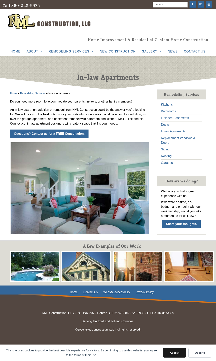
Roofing (166, 156)
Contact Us (195, 51)
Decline (200, 352)
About (36, 51)
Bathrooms (168, 111)
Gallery (153, 51)
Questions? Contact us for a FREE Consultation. (49, 133)
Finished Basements (175, 118)
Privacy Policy (145, 292)
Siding (165, 149)
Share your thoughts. (181, 224)
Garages (167, 162)
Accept (174, 352)
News (173, 51)
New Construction (118, 51)
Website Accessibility (116, 292)
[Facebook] (193, 4)
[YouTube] (209, 4)
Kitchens (167, 104)
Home (16, 51)
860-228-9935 (25, 5)
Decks (165, 124)
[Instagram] (201, 4)
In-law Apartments (173, 131)
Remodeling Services (73, 51)
